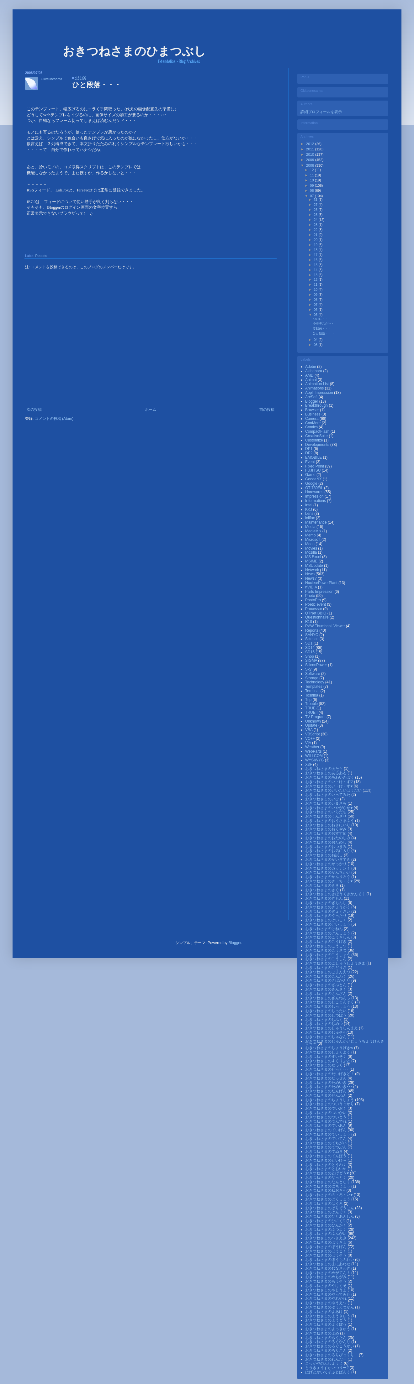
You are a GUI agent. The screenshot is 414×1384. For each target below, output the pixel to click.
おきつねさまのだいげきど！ (330, 1074)
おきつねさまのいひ (322, 799)
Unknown (313, 721)
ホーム (150, 409)
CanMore (313, 423)
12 (312, 170)
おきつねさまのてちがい (326, 1143)
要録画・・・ (322, 328)
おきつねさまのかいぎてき (328, 859)
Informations (316, 501)
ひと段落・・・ (324, 333)
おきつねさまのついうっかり (330, 1104)
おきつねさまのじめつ (324, 1023)
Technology (315, 682)
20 (316, 240)
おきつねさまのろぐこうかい (330, 1346)
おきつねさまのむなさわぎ (328, 1268)
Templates (314, 686)
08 (312, 190)
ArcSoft (312, 397)
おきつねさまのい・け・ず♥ (329, 786)
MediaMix (313, 531)
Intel (309, 505)
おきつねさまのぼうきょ (326, 1242)
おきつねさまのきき (322, 885)
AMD (310, 375)
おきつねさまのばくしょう (328, 1199)
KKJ (309, 509)
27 (316, 204)
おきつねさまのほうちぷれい (330, 1259)
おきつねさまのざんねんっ (328, 998)
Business (313, 414)
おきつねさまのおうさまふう (330, 820)
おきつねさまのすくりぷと (328, 1061)
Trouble (312, 704)
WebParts (314, 751)
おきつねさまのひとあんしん (330, 1216)
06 (316, 309)
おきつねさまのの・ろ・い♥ (329, 1195)
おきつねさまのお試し (324, 855)
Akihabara (314, 371)
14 (316, 270)
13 (316, 275)
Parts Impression (319, 591)
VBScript (313, 734)
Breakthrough (317, 405)
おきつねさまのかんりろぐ (328, 877)
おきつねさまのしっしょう (328, 1006)
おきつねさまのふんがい (326, 1233)
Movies (311, 548)
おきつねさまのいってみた (328, 794)
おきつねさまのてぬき (324, 1151)
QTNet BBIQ (316, 613)
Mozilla (311, 552)
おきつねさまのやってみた (328, 1294)
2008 (310, 165)
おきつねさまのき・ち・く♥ (329, 881)
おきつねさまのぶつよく (326, 1229)
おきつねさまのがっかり (326, 864)
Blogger (312, 401)
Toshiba (312, 695)
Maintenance (316, 522)
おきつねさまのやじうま (326, 1290)
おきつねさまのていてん (326, 1138)
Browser (312, 410)
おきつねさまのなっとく (326, 1177)
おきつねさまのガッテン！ (328, 868)
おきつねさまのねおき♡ (326, 1190)
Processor (314, 609)
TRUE (310, 708)
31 (316, 199)
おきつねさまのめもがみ (326, 1277)
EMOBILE (314, 457)
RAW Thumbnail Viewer (325, 626)
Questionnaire (317, 617)
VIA (308, 743)
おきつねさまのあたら (324, 768)
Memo (311, 535)
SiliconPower (316, 665)
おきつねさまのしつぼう (326, 1015)
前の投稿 (266, 409)
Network (312, 570)
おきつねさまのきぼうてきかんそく (335, 894)
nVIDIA (311, 587)
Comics (312, 427)
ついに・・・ (322, 319)
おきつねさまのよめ (322, 1333)
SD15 (310, 652)
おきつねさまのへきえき (326, 1238)
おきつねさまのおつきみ (326, 846)
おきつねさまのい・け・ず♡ (329, 782)
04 (316, 340)
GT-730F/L (314, 488)
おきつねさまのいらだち (326, 812)
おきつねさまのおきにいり (328, 825)
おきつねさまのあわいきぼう (330, 777)
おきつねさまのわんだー (326, 1359)
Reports (41, 256)
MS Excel (313, 557)
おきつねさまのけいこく (326, 920)
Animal (311, 380)
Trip (309, 699)
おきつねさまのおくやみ (326, 829)
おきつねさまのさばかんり (328, 980)
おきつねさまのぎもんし (326, 903)
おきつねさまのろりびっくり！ (332, 1355)
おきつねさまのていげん (326, 1130)
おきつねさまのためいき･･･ (329, 1086)
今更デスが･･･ (323, 323)
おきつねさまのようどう (326, 1320)
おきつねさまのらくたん (326, 1337)
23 (316, 225)
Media (310, 527)
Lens (309, 513)
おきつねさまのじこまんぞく (330, 1002)
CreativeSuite (317, 436)
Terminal (313, 691)
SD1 (309, 643)
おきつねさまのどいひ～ (326, 1160)
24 (316, 220)
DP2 (309, 453)
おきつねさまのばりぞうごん (330, 1208)
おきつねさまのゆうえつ (326, 1303)
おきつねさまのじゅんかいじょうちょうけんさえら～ (344, 1042)
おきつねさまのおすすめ (326, 833)
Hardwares (314, 492)
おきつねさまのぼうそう (326, 1255)
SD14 (310, 647)
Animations (315, 388)
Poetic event (316, 604)
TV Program (315, 717)
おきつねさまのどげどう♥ (327, 1173)
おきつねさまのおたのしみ (328, 838)
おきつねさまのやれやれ (326, 1298)
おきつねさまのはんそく (326, 1212)
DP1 (309, 449)
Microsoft (313, 539)
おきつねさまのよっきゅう (328, 1329)
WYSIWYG (315, 760)
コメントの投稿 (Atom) (54, 418)
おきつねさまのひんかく (326, 1225)
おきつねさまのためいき (326, 1082)
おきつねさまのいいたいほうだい (334, 790)
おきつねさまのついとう (326, 1117)
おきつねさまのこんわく (326, 976)
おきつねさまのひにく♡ (326, 1221)
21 (316, 235)
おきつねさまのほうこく (326, 1251)
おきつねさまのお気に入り (328, 851)
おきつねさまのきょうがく (328, 907)
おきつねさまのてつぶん (326, 1147)
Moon (310, 544)
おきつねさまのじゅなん (326, 1037)
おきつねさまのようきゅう (328, 1316)
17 (316, 255)
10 (312, 180)
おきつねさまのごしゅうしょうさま (335, 963)
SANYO (312, 635)
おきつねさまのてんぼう (326, 1156)
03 (316, 345)
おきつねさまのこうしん (326, 959)
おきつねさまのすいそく (326, 1056)
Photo (310, 595)
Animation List (317, 384)
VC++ (310, 738)
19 (316, 245)
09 (312, 185)
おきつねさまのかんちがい (328, 872)
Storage (312, 678)
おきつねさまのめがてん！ (328, 1273)
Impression (315, 496)
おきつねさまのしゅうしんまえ (332, 1028)
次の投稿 (34, 409)
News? (311, 578)
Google (311, 483)
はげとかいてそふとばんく (328, 1372)
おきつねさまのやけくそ (326, 1285)
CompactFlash (318, 431)
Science (312, 639)
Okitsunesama (51, 79)
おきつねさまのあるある (326, 773)
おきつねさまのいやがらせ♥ (329, 808)
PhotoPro (313, 600)
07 (312, 196)
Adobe (311, 366)
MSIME (312, 561)
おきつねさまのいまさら (326, 803)
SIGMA (311, 660)
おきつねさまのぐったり (326, 915)
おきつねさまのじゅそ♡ (326, 1032)
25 (316, 215)
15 (316, 265)
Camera (312, 418)
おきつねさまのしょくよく (328, 1052)
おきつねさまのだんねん (326, 1095)
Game (310, 475)
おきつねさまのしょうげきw (329, 1048)
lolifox (310, 518)
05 (316, 314)
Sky (308, 669)
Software (313, 673)
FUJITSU (313, 470)
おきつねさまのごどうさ (326, 967)
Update (311, 725)
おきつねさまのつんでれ (326, 1121)
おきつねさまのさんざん (326, 993)
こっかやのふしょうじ (324, 1363)
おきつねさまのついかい (326, 1112)
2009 (310, 160)
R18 (309, 621)
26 (316, 210)
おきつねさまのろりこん (326, 1350)
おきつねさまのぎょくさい (328, 911)
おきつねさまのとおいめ (326, 1169)
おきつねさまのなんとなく (328, 1182)
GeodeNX (314, 479)
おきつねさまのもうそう (326, 1281)
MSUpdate (314, 565)
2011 (310, 149)
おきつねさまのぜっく (324, 1065)
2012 (310, 144)
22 (316, 230)
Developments (317, 444)
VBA (309, 730)
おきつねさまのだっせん (326, 1078)
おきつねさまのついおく (326, 1108)
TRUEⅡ (312, 712)
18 (316, 250)
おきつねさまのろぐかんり (328, 1342)
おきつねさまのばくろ (324, 1203)
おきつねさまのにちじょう (328, 1186)
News (310, 574)
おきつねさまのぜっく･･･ (327, 1069)
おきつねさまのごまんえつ (328, 972)
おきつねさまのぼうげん (326, 1247)
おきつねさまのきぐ (322, 890)
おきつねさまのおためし (326, 842)
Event (310, 462)
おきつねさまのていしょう (328, 1134)
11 (312, 175)
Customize (314, 440)
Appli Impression (319, 392)
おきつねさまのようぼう (326, 1324)
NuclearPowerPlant (321, 583)
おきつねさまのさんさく (326, 989)
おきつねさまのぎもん (324, 898)
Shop (310, 656)
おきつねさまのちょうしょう (330, 1100)
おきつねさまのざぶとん (326, 985)
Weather (312, 747)
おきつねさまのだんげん (326, 1091)
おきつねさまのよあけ (324, 1311)
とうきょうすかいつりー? (327, 1368)
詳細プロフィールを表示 (321, 112)
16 (316, 260)
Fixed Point (315, 466)
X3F (309, 764)
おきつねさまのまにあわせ (328, 1264)
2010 (310, 154)
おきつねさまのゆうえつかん (330, 1307)
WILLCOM (314, 756)
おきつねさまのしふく (324, 1019)
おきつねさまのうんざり (326, 816)
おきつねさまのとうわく (326, 1164)
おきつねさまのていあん (326, 1125)
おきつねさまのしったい (326, 1011)
